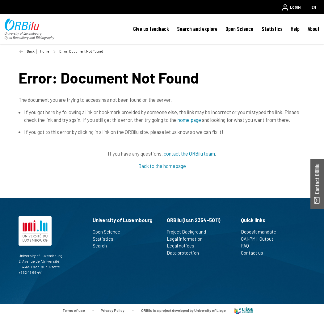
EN (313, 7)
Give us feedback (151, 28)
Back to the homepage (162, 166)
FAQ (247, 245)
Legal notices (183, 245)
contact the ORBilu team (189, 153)
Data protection (185, 253)
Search (102, 245)
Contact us (254, 253)
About (313, 28)
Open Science (239, 28)
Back (31, 51)
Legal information (187, 239)
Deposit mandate (261, 231)
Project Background (189, 231)
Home (44, 51)
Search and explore (197, 28)
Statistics (272, 28)
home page (189, 120)
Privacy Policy (112, 310)
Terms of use (73, 310)
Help (295, 28)
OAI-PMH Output (260, 239)
